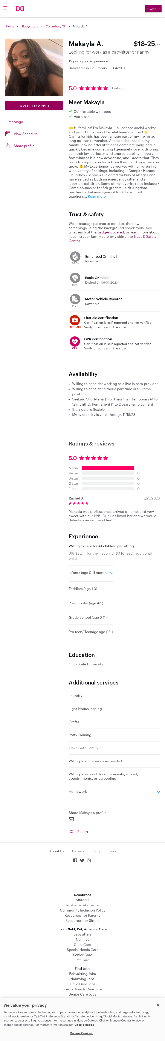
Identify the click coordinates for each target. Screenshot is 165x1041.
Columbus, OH (56, 26)
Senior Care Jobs (82, 994)
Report (78, 831)
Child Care (82, 944)
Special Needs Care (82, 950)
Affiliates (83, 900)
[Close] (158, 1005)
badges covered (111, 232)
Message (16, 122)
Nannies (82, 939)
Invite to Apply (34, 106)
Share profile (24, 146)
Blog (96, 851)
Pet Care (82, 960)
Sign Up (153, 9)
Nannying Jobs (82, 979)
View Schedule (26, 134)
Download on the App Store (82, 878)
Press (111, 851)
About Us (56, 851)
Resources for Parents (82, 915)
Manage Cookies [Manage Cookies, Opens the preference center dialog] (81, 1033)
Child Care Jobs (82, 984)
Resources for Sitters (82, 920)
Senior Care (82, 955)
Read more (97, 196)
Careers (78, 851)
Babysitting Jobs (82, 974)
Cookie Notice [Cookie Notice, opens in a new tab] (84, 1024)
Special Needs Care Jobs (82, 989)
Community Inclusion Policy (82, 910)
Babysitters (30, 26)
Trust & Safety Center (82, 905)
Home (10, 26)
